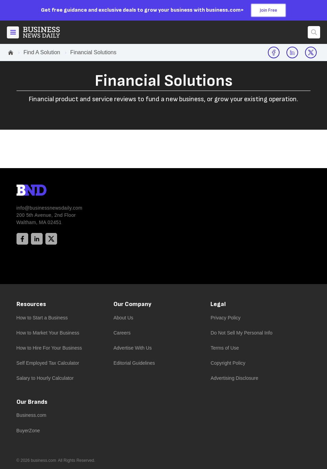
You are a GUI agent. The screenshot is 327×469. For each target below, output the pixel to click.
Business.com (31, 415)
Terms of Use (224, 348)
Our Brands (32, 402)
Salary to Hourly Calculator (45, 378)
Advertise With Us (132, 348)
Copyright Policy (227, 363)
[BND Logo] (46, 191)
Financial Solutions (93, 52)
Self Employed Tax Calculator (48, 363)
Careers (122, 333)
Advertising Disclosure (234, 378)
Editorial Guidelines (134, 363)
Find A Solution (41, 52)
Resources (31, 304)
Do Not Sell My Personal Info (241, 333)
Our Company (132, 304)
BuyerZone (28, 430)
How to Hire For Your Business (49, 348)
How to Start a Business (42, 317)
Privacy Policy (225, 317)
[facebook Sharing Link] (274, 52)
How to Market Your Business (48, 333)
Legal (218, 304)
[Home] (47, 32)
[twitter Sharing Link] (311, 52)
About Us (123, 317)
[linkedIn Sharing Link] (292, 52)
